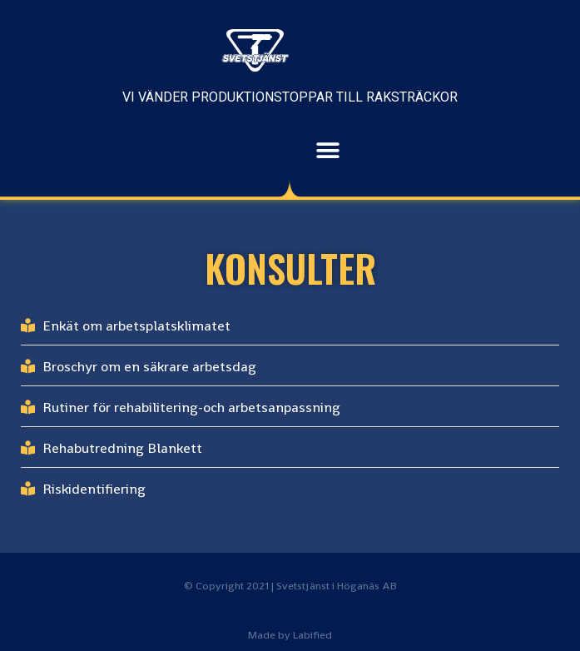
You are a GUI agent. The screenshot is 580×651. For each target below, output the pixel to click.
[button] (352, 151)
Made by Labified (290, 635)
